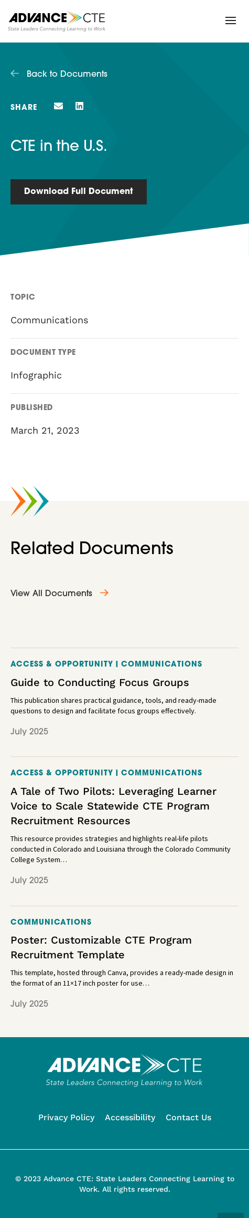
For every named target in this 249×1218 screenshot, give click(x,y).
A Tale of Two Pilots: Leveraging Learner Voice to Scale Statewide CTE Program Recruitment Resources (113, 806)
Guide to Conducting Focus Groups (99, 682)
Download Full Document (78, 192)
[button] (230, 20)
